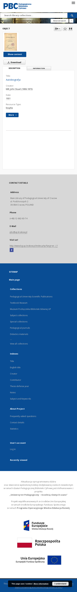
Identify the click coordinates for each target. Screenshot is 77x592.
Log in (13, 449)
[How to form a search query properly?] (71, 21)
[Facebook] (11, 250)
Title (12, 361)
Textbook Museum (19, 302)
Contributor (15, 380)
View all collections (19, 343)
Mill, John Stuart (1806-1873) (19, 89)
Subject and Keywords (20, 398)
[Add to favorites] (65, 29)
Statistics (14, 428)
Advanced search (59, 21)
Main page (14, 279)
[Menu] (73, 2)
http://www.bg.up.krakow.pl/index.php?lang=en (34, 245)
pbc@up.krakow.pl (18, 232)
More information (41, 584)
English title (15, 367)
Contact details (17, 422)
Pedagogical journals (20, 327)
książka (9, 107)
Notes (13, 392)
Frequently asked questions (23, 416)
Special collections (18, 321)
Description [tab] (14, 68)
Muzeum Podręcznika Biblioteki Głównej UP (30, 309)
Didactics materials (19, 334)
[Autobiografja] (10, 42)
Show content (15, 54)
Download (13, 62)
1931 (8, 98)
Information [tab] (39, 68)
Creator (13, 373)
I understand (60, 584)
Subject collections (19, 315)
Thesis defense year (19, 386)
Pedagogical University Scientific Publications (31, 296)
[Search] (72, 15)
